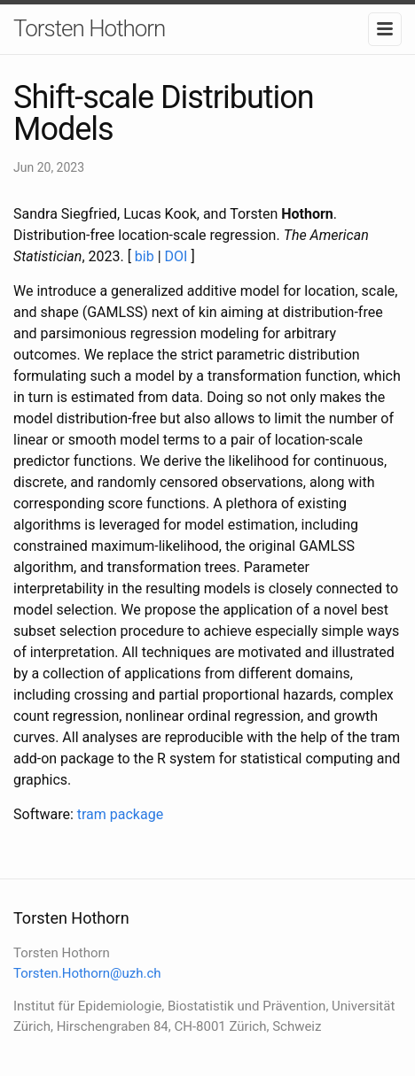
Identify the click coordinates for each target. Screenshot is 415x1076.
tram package (120, 814)
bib (144, 256)
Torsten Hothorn (89, 28)
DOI (176, 256)
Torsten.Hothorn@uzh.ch (87, 973)
